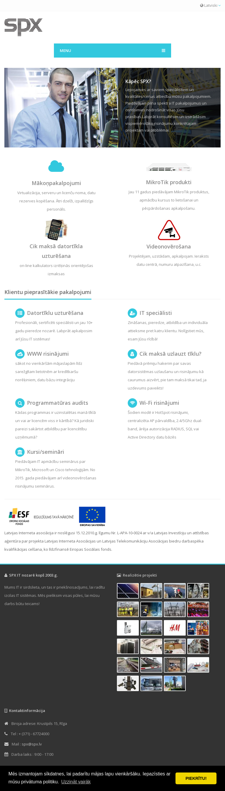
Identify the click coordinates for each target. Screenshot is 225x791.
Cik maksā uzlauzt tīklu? (170, 353)
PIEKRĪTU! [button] (196, 778)
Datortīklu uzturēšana (55, 312)
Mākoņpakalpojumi (56, 183)
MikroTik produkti (169, 182)
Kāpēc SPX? (138, 81)
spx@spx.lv (32, 744)
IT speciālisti (155, 312)
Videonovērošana (168, 246)
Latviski (210, 5)
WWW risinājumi (48, 353)
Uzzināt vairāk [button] (76, 781)
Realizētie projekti (140, 575)
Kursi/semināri (45, 451)
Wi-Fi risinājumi (159, 402)
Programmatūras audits (57, 402)
